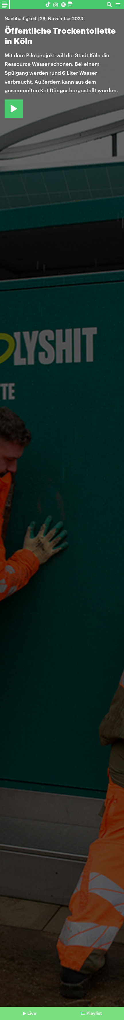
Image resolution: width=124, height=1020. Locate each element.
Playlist (94, 1013)
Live (31, 1013)
